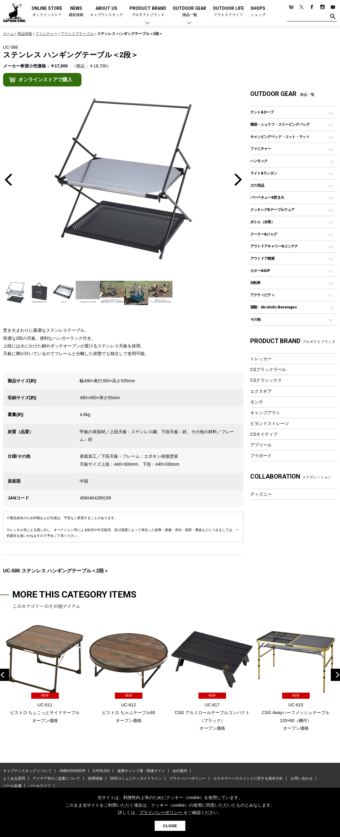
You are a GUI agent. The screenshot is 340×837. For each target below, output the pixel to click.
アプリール (261, 444)
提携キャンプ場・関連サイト (141, 771)
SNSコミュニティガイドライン (136, 778)
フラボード (261, 455)
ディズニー (261, 494)
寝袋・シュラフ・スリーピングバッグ (279, 124)
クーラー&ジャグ (263, 234)
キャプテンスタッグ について (27, 771)
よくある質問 (14, 778)
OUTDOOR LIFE (228, 11)
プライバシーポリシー (187, 778)
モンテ (256, 401)
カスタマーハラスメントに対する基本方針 (248, 778)
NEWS (76, 11)
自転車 (255, 282)
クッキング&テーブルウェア (272, 209)
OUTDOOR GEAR (189, 11)
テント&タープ (262, 112)
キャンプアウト (265, 412)
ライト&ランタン (263, 173)
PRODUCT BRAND (148, 11)
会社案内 (179, 771)
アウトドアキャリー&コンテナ (274, 246)
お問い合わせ (302, 778)
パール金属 (12, 786)
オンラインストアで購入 (45, 79)
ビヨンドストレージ (269, 423)
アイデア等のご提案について (56, 778)
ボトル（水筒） (262, 222)
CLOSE (170, 826)
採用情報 (95, 778)
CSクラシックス (266, 380)
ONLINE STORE (47, 11)
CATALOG (101, 771)
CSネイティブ (264, 434)
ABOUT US (106, 11)
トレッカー (261, 358)
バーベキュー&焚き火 (267, 197)
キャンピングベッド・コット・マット (279, 136)
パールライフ (40, 786)
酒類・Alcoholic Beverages (273, 307)
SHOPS (258, 11)
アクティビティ (262, 294)
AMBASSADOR (72, 771)
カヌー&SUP (260, 270)
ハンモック (259, 161)
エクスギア (261, 391)
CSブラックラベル (268, 369)
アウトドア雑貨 (262, 258)
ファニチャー (260, 148)
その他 (255, 319)
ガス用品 (257, 185)
